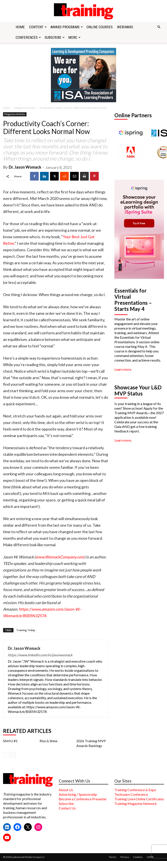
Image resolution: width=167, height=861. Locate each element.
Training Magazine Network (135, 803)
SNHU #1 (10, 741)
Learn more (122, 369)
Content (38, 27)
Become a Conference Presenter (83, 799)
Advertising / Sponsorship (78, 794)
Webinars (125, 27)
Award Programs (66, 27)
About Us (66, 790)
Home (20, 27)
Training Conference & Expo (135, 790)
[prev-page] (5, 754)
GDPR (150, 857)
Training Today (25, 630)
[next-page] (12, 754)
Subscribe (55, 37)
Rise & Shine (48, 741)
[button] (159, 27)
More (74, 37)
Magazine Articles (25, 107)
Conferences (28, 37)
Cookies (138, 857)
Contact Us (67, 808)
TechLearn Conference (131, 794)
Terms (112, 857)
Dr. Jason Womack (25, 167)
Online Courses (100, 27)
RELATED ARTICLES (27, 731)
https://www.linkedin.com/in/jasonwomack (40, 655)
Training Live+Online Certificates (139, 799)
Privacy (124, 857)
